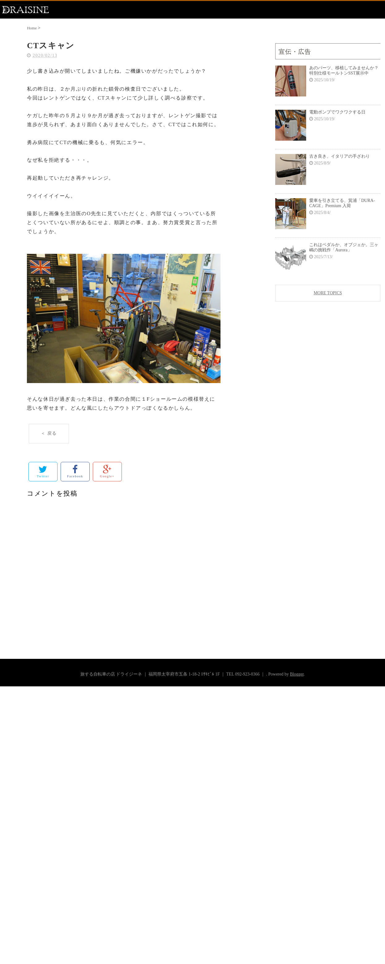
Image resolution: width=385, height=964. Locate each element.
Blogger (296, 674)
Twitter (43, 471)
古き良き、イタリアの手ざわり (339, 156)
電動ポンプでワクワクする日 (337, 112)
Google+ (107, 471)
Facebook (75, 471)
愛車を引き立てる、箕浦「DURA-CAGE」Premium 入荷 (342, 203)
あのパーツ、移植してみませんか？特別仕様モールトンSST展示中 (344, 70)
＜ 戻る (49, 433)
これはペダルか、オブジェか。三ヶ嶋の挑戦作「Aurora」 (344, 247)
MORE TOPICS (328, 293)
